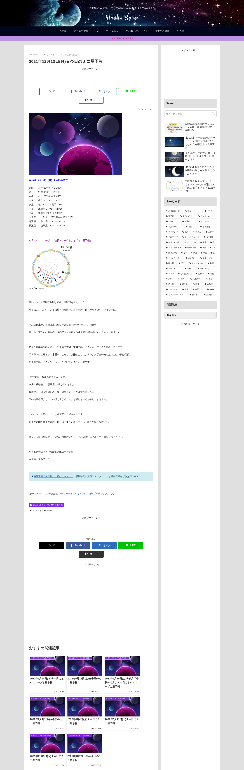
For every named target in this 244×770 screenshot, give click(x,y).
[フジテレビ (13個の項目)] (172, 232)
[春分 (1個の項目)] (211, 273)
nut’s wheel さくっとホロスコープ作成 (81, 485)
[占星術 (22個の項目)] (188, 221)
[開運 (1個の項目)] (197, 284)
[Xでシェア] (41, 91)
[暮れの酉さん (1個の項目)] (206, 268)
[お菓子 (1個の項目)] (200, 273)
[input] (190, 113)
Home (103, 760)
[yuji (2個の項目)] (212, 247)
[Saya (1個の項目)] (211, 289)
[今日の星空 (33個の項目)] (187, 216)
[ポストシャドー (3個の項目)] (174, 247)
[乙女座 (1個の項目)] (171, 284)
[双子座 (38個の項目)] (171, 216)
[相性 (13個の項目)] (191, 227)
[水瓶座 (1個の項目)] (209, 284)
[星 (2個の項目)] (212, 253)
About (112, 760)
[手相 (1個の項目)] (189, 268)
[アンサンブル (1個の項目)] (197, 263)
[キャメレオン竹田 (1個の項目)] (176, 295)
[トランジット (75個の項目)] (193, 211)
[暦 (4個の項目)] (212, 242)
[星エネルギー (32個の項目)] (206, 216)
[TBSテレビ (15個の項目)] (206, 221)
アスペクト (36, 502)
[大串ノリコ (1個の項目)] (174, 268)
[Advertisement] (91, 78)
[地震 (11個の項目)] (186, 232)
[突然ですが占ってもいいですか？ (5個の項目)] (181, 242)
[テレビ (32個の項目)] (172, 221)
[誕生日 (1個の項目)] (171, 263)
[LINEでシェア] (116, 91)
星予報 (48, 502)
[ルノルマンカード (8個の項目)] (191, 237)
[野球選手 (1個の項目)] (196, 279)
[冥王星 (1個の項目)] (184, 284)
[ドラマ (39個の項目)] (209, 211)
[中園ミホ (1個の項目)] (198, 289)
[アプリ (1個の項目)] (170, 273)
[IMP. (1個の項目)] (182, 279)
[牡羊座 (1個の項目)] (195, 295)
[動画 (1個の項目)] (211, 263)
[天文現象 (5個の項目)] (209, 237)
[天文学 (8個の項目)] (210, 232)
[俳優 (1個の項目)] (186, 289)
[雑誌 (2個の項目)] (203, 247)
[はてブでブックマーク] (91, 91)
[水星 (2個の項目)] (203, 253)
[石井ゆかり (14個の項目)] (174, 227)
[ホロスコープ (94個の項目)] (174, 211)
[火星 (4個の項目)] (203, 242)
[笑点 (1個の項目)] (210, 279)
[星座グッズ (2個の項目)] (207, 258)
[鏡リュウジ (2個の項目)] (172, 253)
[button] (141, 91)
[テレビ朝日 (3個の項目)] (191, 247)
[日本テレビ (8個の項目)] (172, 237)
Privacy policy (125, 760)
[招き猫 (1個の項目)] (209, 295)
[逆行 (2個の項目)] (184, 253)
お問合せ (139, 760)
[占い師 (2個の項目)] (191, 258)
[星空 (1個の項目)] (182, 263)
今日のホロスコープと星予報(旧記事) (46, 496)
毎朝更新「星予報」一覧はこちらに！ (53, 467)
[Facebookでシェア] (66, 91)
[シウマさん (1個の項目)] (172, 289)
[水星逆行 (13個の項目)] (207, 227)
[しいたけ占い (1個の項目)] (185, 273)
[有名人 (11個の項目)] (198, 232)
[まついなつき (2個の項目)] (174, 258)
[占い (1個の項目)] (170, 279)
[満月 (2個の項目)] (194, 253)
